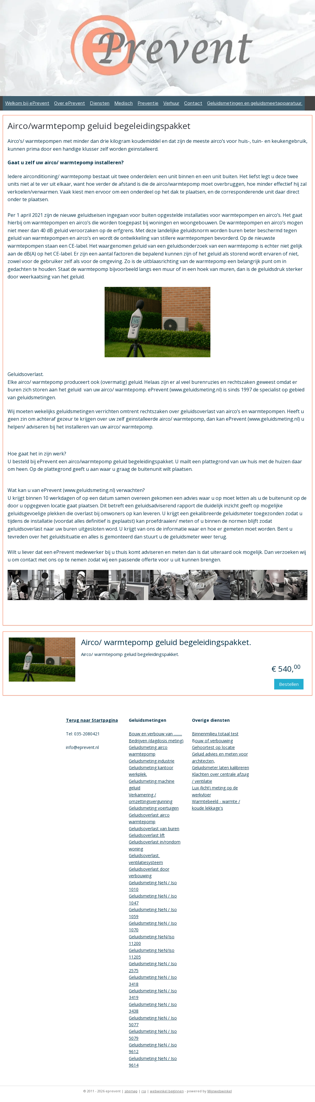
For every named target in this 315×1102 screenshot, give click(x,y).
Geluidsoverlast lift (147, 835)
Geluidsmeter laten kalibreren (220, 767)
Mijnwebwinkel (219, 1091)
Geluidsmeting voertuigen (154, 808)
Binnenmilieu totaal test (215, 734)
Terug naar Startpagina (92, 720)
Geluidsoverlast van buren (154, 828)
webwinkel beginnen (167, 1091)
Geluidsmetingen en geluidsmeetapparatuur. (254, 103)
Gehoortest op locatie (213, 747)
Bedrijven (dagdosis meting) (156, 741)
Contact (193, 103)
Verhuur (171, 103)
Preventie (148, 103)
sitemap (131, 1091)
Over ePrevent (69, 103)
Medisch (123, 103)
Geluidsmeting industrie (151, 761)
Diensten (99, 103)
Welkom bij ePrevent (27, 103)
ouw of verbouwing (214, 741)
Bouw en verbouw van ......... (155, 734)
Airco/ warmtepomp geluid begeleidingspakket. (166, 642)
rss (143, 1091)
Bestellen (289, 684)
